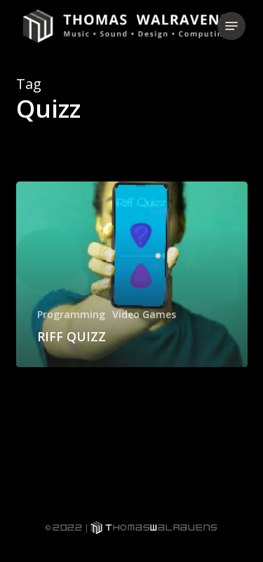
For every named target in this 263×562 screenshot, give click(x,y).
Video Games (144, 314)
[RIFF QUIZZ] (132, 274)
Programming (71, 314)
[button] (231, 26)
